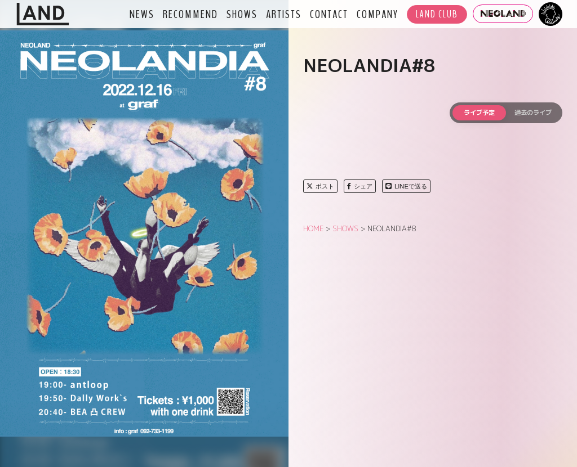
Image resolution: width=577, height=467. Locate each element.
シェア (359, 186)
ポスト (320, 186)
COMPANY (377, 14)
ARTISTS (283, 14)
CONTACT (329, 14)
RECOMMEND (190, 14)
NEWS (142, 14)
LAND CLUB (437, 14)
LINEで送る (406, 186)
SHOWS (242, 14)
